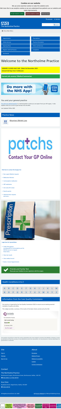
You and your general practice (9, 103)
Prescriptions (36, 38)
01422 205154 (5, 387)
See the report (8, 328)
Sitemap (3, 356)
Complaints (36, 49)
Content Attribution (37, 364)
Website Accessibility (37, 359)
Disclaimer (34, 353)
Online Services (7, 42)
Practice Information (38, 42)
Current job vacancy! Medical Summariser (17, 76)
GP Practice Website (39, 393)
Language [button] (49, 19)
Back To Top (4, 359)
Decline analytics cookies (32, 13)
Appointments (7, 38)
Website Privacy (36, 356)
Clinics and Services (38, 46)
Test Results (6, 53)
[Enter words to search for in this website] (47, 24)
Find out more (45, 13)
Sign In (3, 353)
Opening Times (7, 46)
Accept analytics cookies (17, 13)
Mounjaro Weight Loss (18, 121)
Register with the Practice (9, 49)
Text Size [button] (57, 19)
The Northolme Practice (10, 26)
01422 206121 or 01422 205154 (9, 377)
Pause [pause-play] (2, 406)
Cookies (34, 361)
